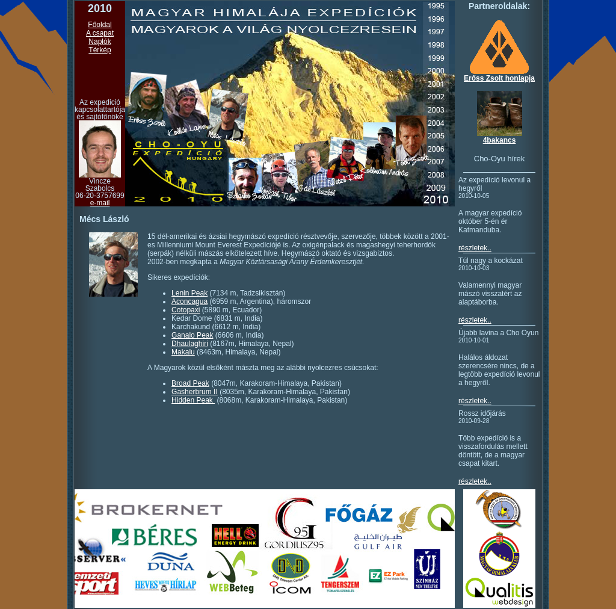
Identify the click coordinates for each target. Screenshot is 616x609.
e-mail (100, 203)
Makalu (183, 352)
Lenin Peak (189, 293)
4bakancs (499, 140)
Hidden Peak (193, 400)
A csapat (100, 33)
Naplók (99, 41)
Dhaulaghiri (189, 343)
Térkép (99, 50)
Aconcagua (189, 301)
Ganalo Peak (192, 335)
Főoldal (99, 24)
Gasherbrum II (194, 392)
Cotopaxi (185, 310)
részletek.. (474, 248)
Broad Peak (190, 383)
